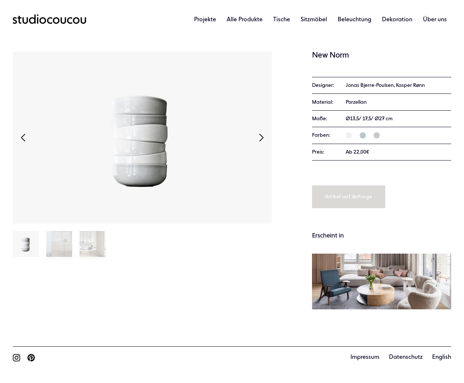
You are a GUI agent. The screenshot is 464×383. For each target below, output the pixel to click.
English (441, 357)
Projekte (205, 20)
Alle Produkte (245, 20)
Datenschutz (406, 357)
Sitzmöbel (314, 20)
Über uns (435, 20)
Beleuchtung (354, 20)
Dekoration (397, 20)
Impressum (364, 357)
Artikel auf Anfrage (348, 196)
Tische (281, 20)
